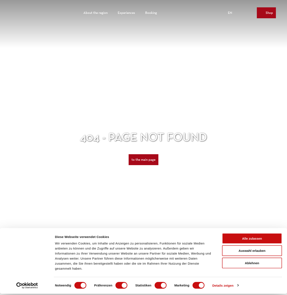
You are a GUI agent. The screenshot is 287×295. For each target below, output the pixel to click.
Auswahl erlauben (252, 252)
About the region (95, 11)
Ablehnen (252, 264)
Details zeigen (222, 286)
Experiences (126, 11)
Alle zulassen (252, 239)
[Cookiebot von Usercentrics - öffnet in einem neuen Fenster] (27, 287)
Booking (151, 11)
